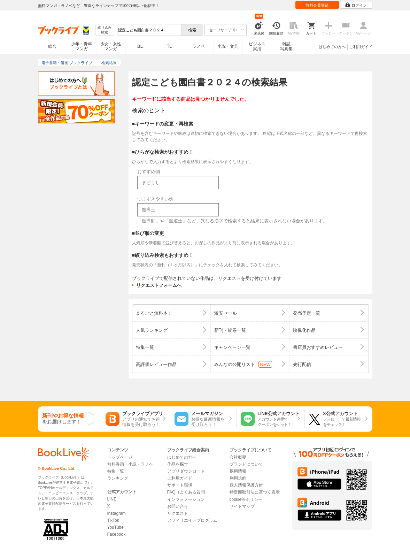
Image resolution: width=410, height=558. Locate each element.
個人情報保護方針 (246, 485)
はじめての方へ (332, 47)
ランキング (117, 478)
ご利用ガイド (360, 47)
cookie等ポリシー (246, 499)
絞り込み (104, 30)
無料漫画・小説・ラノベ (130, 464)
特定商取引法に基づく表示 (255, 492)
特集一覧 (115, 471)
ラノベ (198, 46)
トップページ (119, 457)
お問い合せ (177, 506)
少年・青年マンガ (81, 46)
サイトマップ (242, 506)
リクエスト (177, 513)
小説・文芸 (227, 46)
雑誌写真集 (286, 46)
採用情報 (238, 471)
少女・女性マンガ (110, 46)
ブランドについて (246, 464)
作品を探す (177, 464)
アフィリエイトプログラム (192, 520)
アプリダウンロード (186, 471)
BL (140, 46)
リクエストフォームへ (158, 285)
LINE (112, 499)
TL (169, 46)
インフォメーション (186, 499)
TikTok (113, 520)
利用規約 (238, 478)
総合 (52, 46)
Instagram (116, 513)
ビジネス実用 (257, 46)
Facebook (116, 534)
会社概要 (238, 457)
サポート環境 (179, 485)
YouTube (115, 527)
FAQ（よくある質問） (188, 492)
